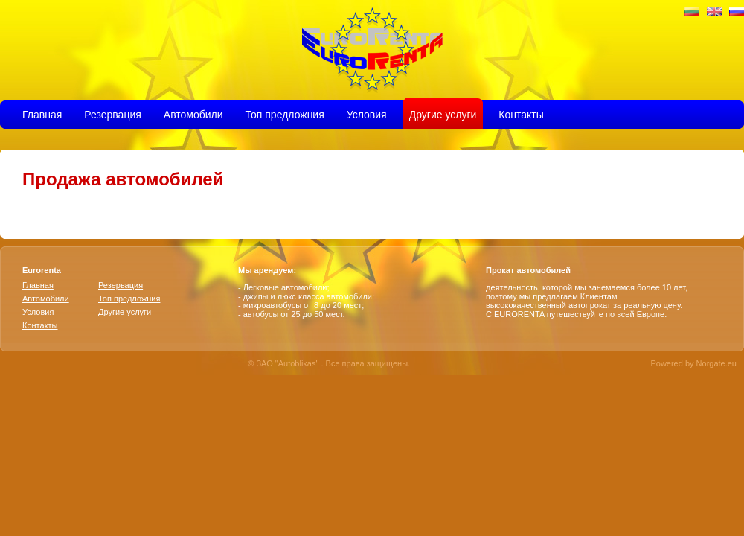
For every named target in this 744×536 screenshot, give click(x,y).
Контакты (520, 113)
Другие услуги (443, 113)
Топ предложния (285, 113)
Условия (367, 113)
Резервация (112, 113)
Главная (42, 113)
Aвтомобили (193, 113)
